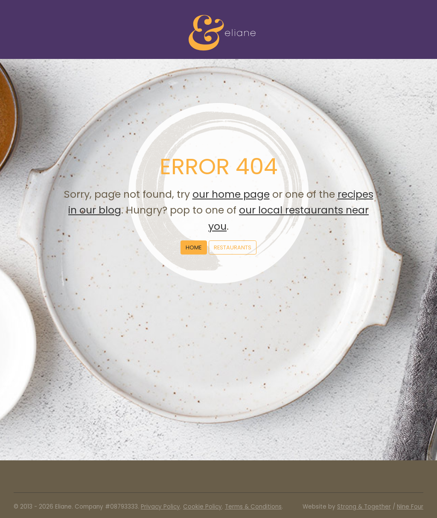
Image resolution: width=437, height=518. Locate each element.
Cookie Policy (202, 507)
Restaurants (232, 247)
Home (193, 247)
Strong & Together (364, 507)
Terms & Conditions (253, 507)
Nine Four (410, 507)
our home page (231, 194)
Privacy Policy (160, 507)
